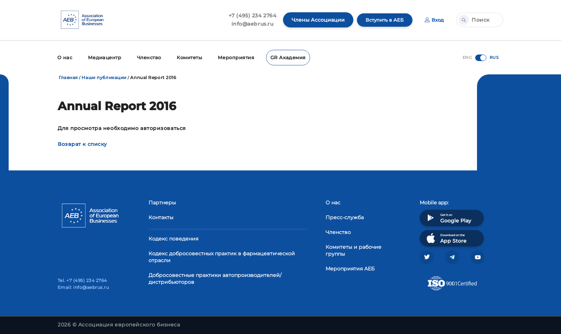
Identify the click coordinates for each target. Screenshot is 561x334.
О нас (64, 57)
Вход (434, 20)
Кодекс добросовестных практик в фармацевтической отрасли (222, 256)
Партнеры (162, 201)
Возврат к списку (82, 143)
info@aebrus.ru (249, 24)
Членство (147, 57)
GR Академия (283, 57)
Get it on (448, 217)
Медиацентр (103, 57)
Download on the (446, 237)
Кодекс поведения (173, 237)
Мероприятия (233, 57)
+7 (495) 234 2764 (249, 15)
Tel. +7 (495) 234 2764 (82, 280)
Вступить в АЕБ (382, 20)
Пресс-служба (345, 216)
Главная (68, 76)
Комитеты (187, 57)
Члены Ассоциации (314, 20)
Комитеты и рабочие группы (353, 249)
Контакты (161, 216)
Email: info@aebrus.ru (83, 287)
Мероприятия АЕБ (350, 267)
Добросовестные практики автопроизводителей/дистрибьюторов (215, 277)
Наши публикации (103, 76)
